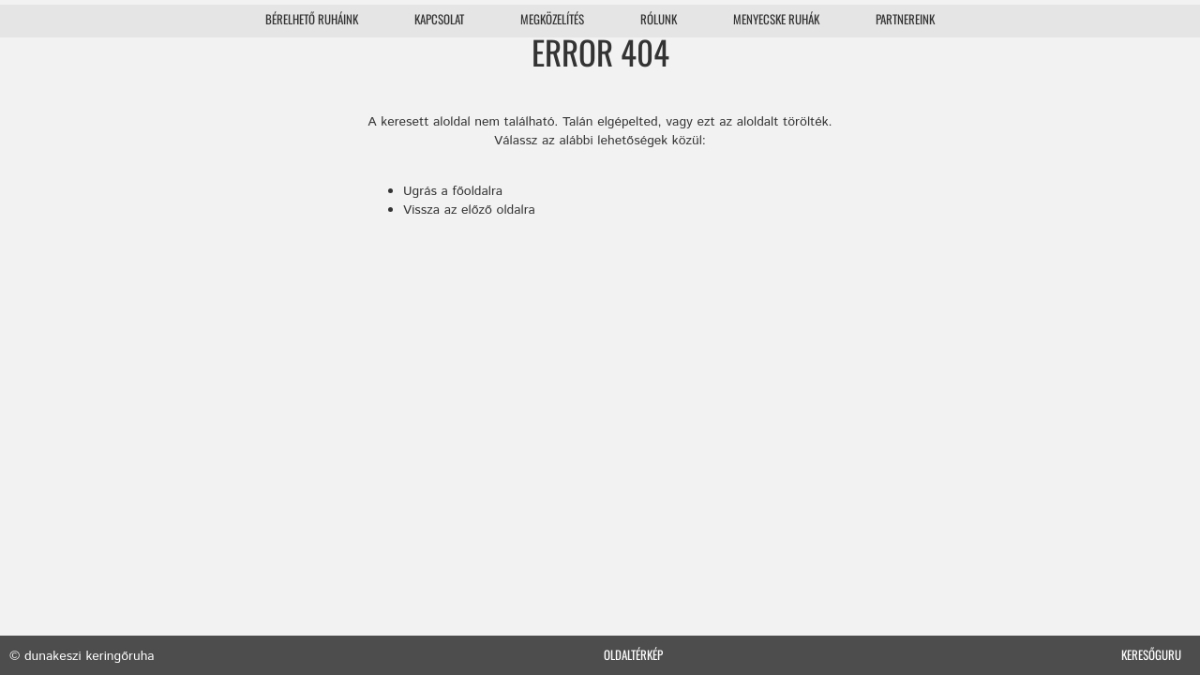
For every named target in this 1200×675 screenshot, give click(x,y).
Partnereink (905, 18)
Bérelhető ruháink (311, 18)
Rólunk (658, 18)
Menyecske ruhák (776, 18)
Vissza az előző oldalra (469, 210)
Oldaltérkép (633, 654)
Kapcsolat (439, 18)
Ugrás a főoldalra (452, 191)
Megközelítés (552, 18)
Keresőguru (1151, 654)
